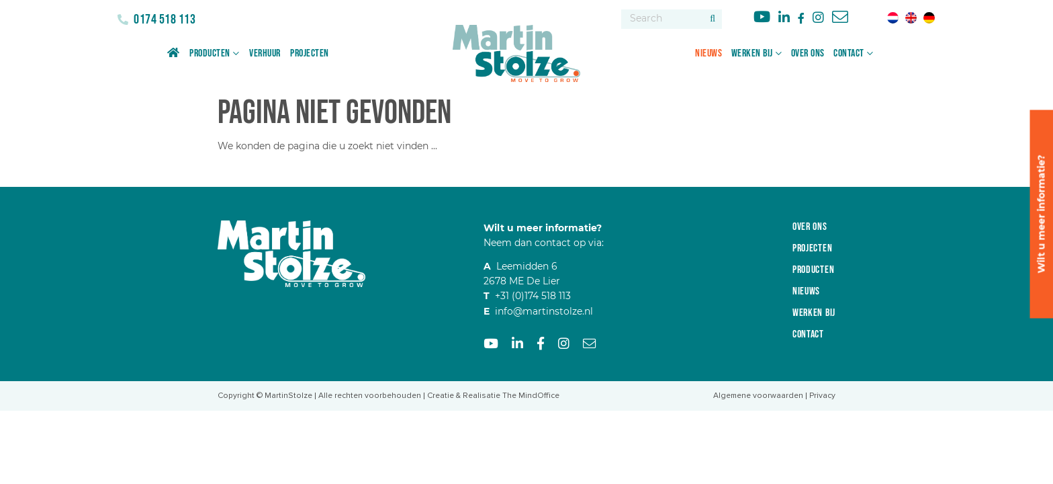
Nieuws (708, 53)
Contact (848, 53)
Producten (209, 53)
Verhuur (265, 53)
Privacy (822, 396)
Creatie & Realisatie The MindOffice (493, 396)
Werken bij (752, 53)
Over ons (808, 53)
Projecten (309, 53)
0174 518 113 (164, 19)
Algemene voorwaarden (758, 396)
